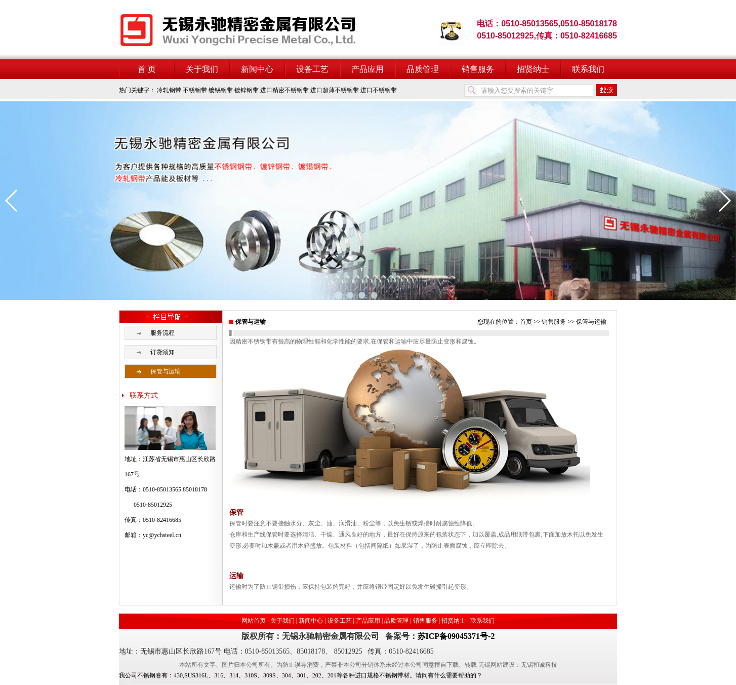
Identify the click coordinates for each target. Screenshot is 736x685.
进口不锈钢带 (378, 90)
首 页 (147, 69)
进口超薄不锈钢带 (334, 90)
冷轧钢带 (169, 90)
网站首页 (253, 620)
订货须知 (162, 352)
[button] (12, 200)
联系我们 (588, 69)
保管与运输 (165, 371)
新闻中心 (257, 69)
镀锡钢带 (221, 90)
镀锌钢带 (246, 90)
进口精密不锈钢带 (284, 90)
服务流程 (162, 332)
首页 (526, 321)
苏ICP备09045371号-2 (456, 636)
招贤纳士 (533, 69)
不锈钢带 (195, 90)
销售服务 (478, 69)
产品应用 (367, 69)
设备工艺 (312, 69)
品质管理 (422, 69)
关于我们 (202, 69)
